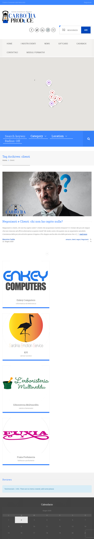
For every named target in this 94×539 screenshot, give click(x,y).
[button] (52, 93)
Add (86, 30)
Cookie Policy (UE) (47, 511)
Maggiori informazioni (47, 454)
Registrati (88, 2)
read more (83, 234)
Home (9, 43)
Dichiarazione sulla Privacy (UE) (47, 507)
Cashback (81, 43)
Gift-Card (63, 43)
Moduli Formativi (36, 52)
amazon (68, 239)
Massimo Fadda (8, 239)
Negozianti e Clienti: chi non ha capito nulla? (32, 221)
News (47, 43)
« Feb (46, 439)
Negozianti (84, 239)
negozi (78, 239)
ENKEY (67, 530)
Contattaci (12, 52)
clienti (74, 239)
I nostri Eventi (28, 43)
